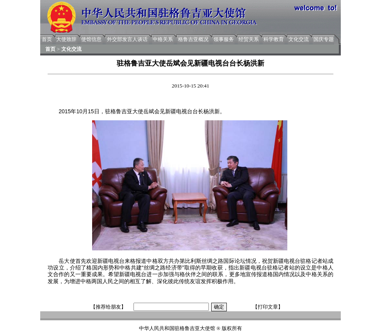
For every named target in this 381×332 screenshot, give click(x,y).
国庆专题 (323, 39)
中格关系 (163, 39)
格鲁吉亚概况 (193, 39)
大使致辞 (66, 39)
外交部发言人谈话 (127, 39)
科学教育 (273, 39)
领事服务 (224, 39)
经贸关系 (249, 39)
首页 (47, 39)
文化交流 (298, 39)
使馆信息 (91, 39)
